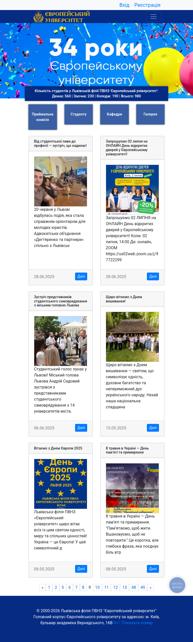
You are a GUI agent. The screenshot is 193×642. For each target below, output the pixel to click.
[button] (14, 60)
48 (133, 587)
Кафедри (114, 114)
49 (142, 587)
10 (97, 587)
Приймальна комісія (42, 117)
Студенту (78, 114)
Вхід (124, 5)
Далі (81, 276)
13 (124, 587)
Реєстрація (147, 5)
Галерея (150, 114)
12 (115, 587)
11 (106, 587)
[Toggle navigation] (153, 17)
